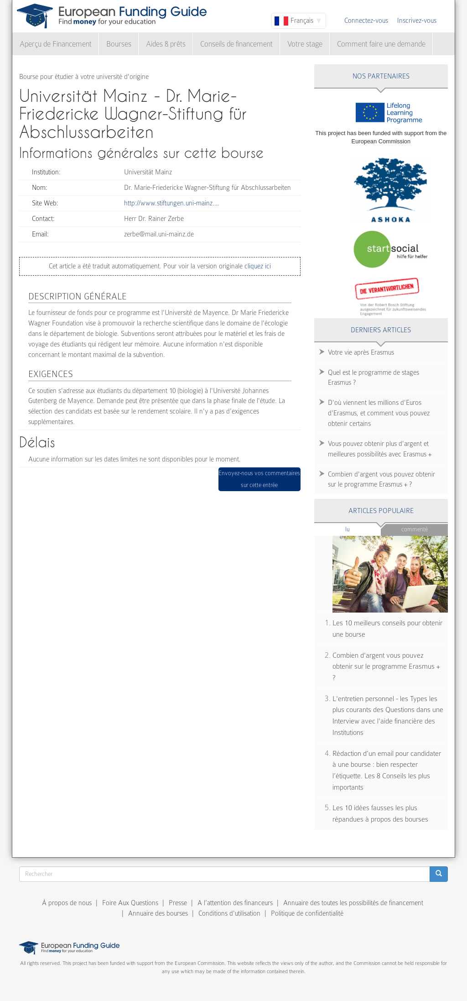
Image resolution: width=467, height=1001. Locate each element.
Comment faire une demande (381, 44)
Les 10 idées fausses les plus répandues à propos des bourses (380, 813)
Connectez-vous (366, 20)
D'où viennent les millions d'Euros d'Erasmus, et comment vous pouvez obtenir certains (379, 413)
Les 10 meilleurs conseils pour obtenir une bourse (387, 629)
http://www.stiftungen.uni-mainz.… (171, 203)
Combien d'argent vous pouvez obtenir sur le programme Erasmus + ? (381, 479)
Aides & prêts (166, 44)
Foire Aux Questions (130, 903)
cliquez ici (257, 266)
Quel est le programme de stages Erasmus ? (373, 378)
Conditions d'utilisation (229, 913)
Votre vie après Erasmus (361, 352)
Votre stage (304, 44)
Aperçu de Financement (56, 44)
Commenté (414, 529)
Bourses (118, 44)
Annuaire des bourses (158, 913)
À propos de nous (67, 903)
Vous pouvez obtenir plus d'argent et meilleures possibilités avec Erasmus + (379, 449)
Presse (178, 903)
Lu (362, 529)
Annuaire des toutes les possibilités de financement (353, 903)
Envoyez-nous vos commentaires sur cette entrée (259, 479)
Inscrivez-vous (416, 20)
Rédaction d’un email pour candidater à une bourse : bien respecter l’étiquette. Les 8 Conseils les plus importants (386, 770)
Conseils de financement (236, 44)
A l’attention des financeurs (235, 903)
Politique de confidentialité (307, 913)
